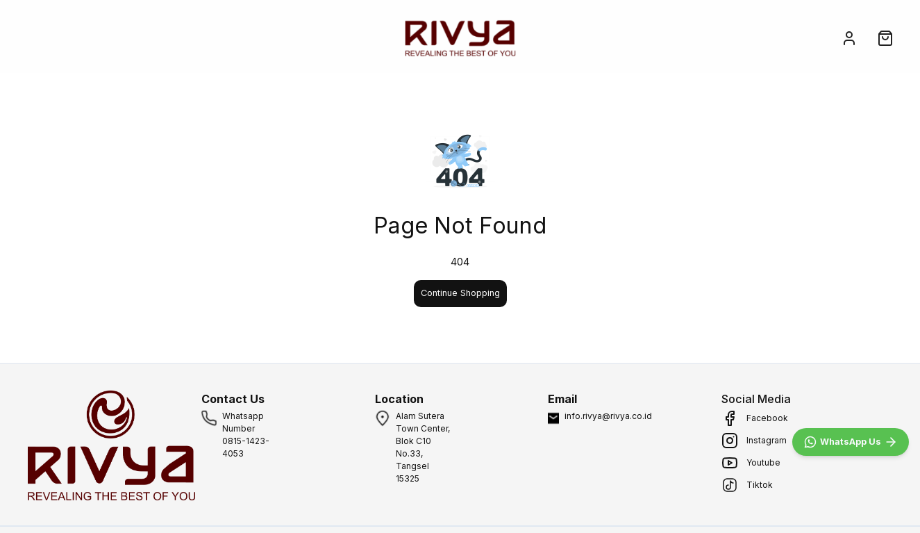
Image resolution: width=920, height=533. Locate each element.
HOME (36, 38)
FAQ (321, 38)
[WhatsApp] (850, 442)
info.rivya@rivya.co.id (608, 416)
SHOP (98, 38)
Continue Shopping (460, 293)
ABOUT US (172, 38)
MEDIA (255, 38)
